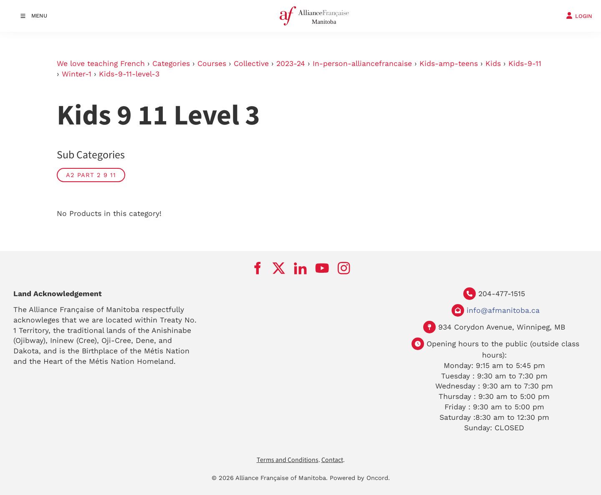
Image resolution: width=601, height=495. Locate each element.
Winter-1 (76, 74)
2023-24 (290, 63)
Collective (251, 63)
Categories (171, 63)
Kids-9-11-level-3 (129, 74)
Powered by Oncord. (360, 478)
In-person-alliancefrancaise (362, 63)
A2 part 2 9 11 (91, 175)
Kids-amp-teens (448, 63)
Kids (493, 63)
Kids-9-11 (524, 63)
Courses (211, 63)
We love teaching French (101, 63)
